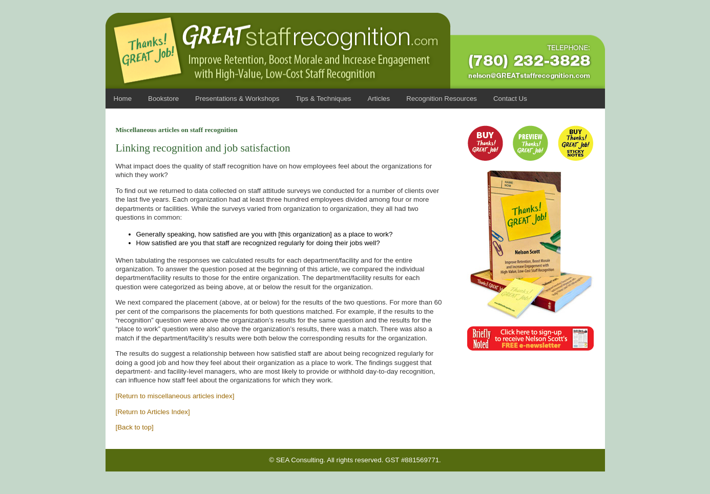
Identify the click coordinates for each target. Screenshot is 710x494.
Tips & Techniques (323, 98)
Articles (378, 98)
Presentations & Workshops (237, 98)
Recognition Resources (441, 98)
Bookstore (163, 98)
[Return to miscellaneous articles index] (175, 396)
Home (123, 98)
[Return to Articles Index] (153, 412)
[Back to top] (135, 427)
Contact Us (510, 98)
